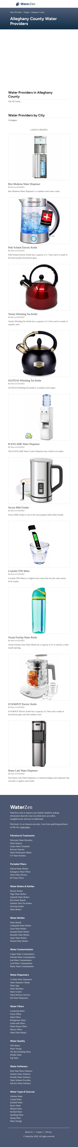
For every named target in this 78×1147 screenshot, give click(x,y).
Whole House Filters (18, 1026)
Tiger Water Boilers (18, 894)
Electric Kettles (16, 891)
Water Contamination (21, 949)
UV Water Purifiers (18, 856)
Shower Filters (16, 1029)
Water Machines (17, 989)
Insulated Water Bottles (19, 932)
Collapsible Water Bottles (20, 925)
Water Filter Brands (18, 1032)
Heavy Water (15, 1106)
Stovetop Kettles (17, 906)
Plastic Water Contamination (22, 966)
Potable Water (16, 1055)
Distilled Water (16, 1102)
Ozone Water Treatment (20, 846)
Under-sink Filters (17, 1023)
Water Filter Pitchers (18, 875)
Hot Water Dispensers (19, 998)
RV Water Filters (17, 878)
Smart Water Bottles (18, 938)
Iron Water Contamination (21, 960)
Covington (12, 120)
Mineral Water (16, 1109)
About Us (29, 1132)
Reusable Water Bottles (19, 935)
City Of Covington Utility (19, 101)
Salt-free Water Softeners (20, 1083)
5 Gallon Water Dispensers (21, 979)
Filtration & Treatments (22, 835)
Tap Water (14, 1058)
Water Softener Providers (20, 1080)
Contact (39, 1132)
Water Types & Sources (22, 1091)
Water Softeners (18, 1066)
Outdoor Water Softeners (20, 1074)
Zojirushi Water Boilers (19, 897)
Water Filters (17, 1006)
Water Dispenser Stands (20, 982)
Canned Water (16, 1099)
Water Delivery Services (20, 995)
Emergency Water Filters (20, 872)
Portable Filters (18, 864)
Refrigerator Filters (18, 1020)
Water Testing (15, 1049)
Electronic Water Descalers (21, 840)
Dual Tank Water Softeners (21, 1071)
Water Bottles (17, 917)
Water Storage (16, 1121)
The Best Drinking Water (20, 1052)
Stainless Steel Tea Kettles (21, 903)
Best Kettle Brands (18, 900)
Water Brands (15, 922)
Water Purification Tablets (21, 852)
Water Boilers (15, 909)
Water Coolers (16, 992)
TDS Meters (15, 1045)
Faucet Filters (15, 1014)
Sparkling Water (17, 1115)
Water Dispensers (19, 974)
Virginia (26, 12)
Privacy (49, 1132)
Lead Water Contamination (21, 963)
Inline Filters (15, 1017)
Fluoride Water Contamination (22, 957)
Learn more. (25, 827)
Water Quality (17, 1041)
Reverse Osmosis (17, 849)
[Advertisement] (39, 62)
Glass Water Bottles (18, 929)
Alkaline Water (16, 1096)
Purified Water (16, 1112)
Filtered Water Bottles (19, 869)
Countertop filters (17, 1011)
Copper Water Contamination (22, 954)
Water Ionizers (16, 843)
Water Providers (16, 12)
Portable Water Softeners (20, 1077)
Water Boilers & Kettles (22, 886)
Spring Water (15, 1118)
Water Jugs (14, 985)
